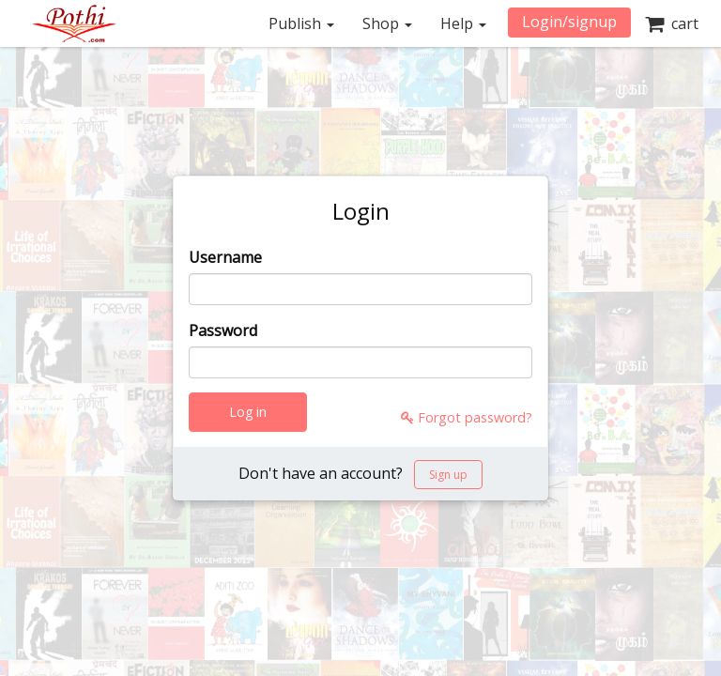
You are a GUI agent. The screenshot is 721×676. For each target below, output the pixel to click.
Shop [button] (387, 23)
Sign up (448, 475)
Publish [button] (301, 23)
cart (671, 23)
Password (223, 330)
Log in (248, 412)
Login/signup (569, 21)
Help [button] (463, 23)
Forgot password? (466, 417)
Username (225, 257)
